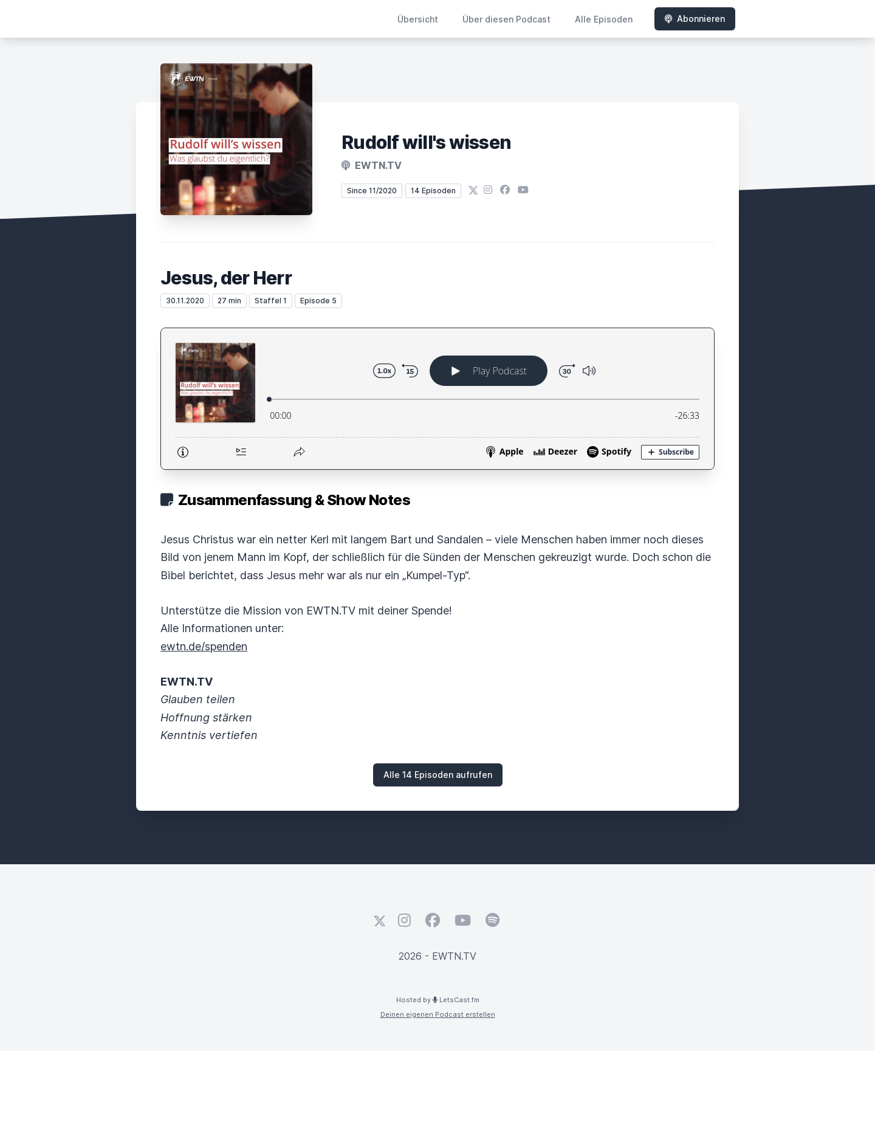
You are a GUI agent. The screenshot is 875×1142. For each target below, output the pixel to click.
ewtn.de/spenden (203, 646)
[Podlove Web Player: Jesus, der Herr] (437, 398)
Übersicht (417, 19)
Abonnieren (695, 18)
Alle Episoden (604, 19)
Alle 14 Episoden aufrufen (437, 774)
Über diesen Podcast (506, 19)
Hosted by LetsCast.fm (437, 1000)
